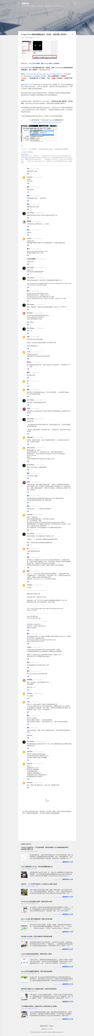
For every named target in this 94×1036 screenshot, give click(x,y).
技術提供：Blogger (47, 1026)
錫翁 (28, 389)
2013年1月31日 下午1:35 (38, 763)
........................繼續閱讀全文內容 (63, 862)
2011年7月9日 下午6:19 (38, 585)
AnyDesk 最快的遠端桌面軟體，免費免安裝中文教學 (36, 954)
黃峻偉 (29, 221)
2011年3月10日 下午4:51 (35, 495)
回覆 (28, 173)
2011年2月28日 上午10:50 (36, 351)
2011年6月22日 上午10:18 (39, 533)
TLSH (28, 352)
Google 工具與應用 (27, 152)
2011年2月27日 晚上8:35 (35, 187)
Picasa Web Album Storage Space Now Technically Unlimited (44, 74)
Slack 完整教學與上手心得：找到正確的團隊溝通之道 (37, 866)
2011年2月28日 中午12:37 (36, 362)
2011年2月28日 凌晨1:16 (39, 328)
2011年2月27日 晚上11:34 (39, 304)
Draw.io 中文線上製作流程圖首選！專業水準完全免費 (36, 919)
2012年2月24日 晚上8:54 (38, 693)
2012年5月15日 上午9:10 (35, 701)
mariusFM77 (50, 1029)
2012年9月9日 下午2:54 (35, 727)
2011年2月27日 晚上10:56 (35, 248)
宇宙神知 (29, 679)
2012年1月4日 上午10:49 (35, 671)
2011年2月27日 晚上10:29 (36, 221)
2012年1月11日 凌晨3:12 (38, 679)
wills (28, 702)
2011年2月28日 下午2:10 (35, 372)
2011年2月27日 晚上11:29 (35, 290)
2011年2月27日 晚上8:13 (38, 177)
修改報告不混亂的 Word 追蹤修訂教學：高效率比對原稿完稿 (39, 989)
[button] (72, 34)
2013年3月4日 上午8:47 (38, 782)
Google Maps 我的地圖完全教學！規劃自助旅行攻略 (36, 901)
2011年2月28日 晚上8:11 (35, 389)
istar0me (29, 585)
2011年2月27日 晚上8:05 (35, 168)
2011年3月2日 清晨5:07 (39, 437)
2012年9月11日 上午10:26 (39, 741)
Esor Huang (30, 212)
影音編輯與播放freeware (45, 149)
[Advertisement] (47, 20)
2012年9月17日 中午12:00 (38, 751)
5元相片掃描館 (31, 259)
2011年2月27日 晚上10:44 (37, 238)
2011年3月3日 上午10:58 (39, 464)
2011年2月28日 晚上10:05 (39, 400)
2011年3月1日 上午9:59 (39, 418)
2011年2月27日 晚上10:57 (41, 259)
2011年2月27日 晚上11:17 (39, 267)
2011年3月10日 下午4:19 (35, 482)
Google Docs (27, 84)
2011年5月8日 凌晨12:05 (38, 514)
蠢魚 (28, 571)
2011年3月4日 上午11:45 (35, 473)
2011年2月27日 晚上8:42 (39, 212)
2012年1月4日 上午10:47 (35, 662)
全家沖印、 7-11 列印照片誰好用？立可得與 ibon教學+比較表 (39, 884)
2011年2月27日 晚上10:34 (35, 230)
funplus (29, 647)
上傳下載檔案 (32, 149)
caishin (29, 238)
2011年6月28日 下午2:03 (35, 557)
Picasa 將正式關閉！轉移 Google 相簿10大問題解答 (44, 63)
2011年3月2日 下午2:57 (40, 447)
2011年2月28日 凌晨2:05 (35, 336)
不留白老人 (30, 437)
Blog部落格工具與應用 (61, 149)
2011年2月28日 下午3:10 (34, 381)
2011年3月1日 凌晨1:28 (35, 408)
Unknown (29, 177)
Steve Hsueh (31, 447)
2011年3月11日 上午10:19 (35, 506)
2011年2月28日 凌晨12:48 (38, 313)
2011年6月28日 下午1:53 (34, 548)
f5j (27, 381)
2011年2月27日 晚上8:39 (35, 204)
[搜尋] (75, 4)
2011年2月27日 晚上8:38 (35, 195)
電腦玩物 (25, 3)
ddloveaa (30, 313)
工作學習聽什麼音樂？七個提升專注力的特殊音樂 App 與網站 (39, 1006)
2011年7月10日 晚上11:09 (35, 633)
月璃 (28, 408)
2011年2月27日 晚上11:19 (39, 277)
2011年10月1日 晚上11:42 (37, 647)
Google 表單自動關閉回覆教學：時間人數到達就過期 (36, 971)
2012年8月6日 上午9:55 (35, 715)
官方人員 (33, 76)
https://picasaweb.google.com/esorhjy (47, 122)
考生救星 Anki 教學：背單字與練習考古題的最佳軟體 (36, 936)
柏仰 (28, 336)
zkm (28, 168)
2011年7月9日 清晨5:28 (35, 571)
